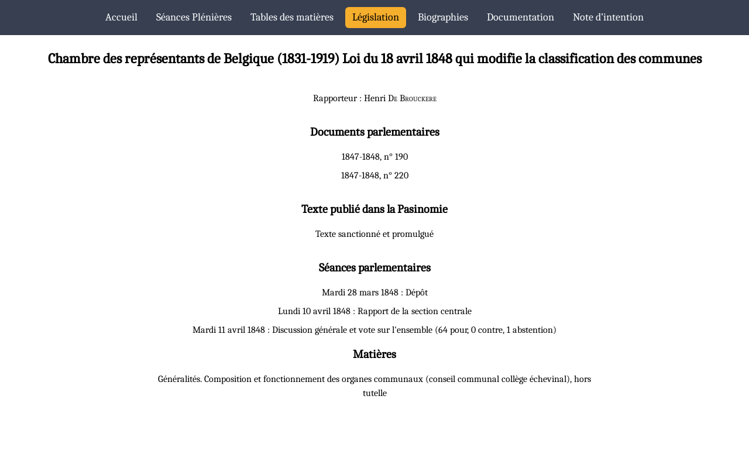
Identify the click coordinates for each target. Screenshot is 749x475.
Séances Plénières (194, 17)
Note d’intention (608, 17)
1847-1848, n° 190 (375, 157)
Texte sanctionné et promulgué (374, 234)
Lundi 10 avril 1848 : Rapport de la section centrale (375, 311)
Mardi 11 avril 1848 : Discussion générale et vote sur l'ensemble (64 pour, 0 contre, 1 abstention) (374, 330)
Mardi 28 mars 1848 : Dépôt (375, 292)
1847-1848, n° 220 (374, 175)
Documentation (520, 17)
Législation (375, 17)
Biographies (443, 17)
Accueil (121, 17)
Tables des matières (292, 17)
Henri (400, 98)
